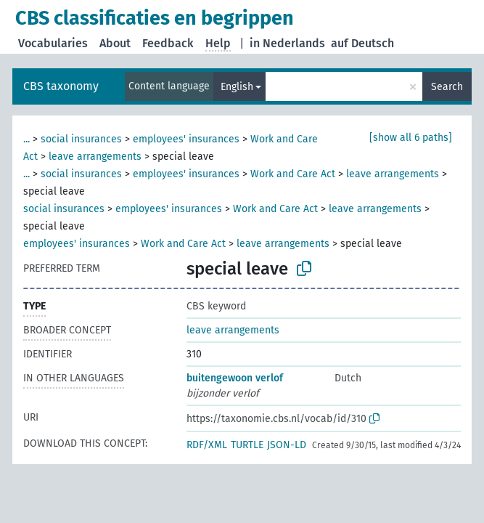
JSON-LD (286, 445)
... (26, 139)
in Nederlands (287, 43)
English (237, 87)
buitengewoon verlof (234, 378)
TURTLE (247, 445)
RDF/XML (206, 445)
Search (447, 87)
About (115, 43)
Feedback (168, 43)
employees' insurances (186, 139)
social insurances (81, 139)
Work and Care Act (292, 174)
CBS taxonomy (61, 86)
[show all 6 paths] (410, 137)
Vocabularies (53, 43)
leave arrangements (95, 156)
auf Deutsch (362, 43)
